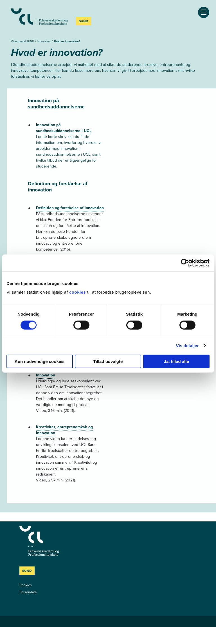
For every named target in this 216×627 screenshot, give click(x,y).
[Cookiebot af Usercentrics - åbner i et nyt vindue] (185, 262)
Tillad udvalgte (108, 361)
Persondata (28, 592)
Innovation (44, 41)
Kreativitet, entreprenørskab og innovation (64, 430)
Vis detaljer (187, 345)
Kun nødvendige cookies (40, 361)
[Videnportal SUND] (61, 541)
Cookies (25, 585)
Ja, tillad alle (176, 361)
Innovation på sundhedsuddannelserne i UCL (63, 128)
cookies (78, 292)
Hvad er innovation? (67, 41)
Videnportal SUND (23, 41)
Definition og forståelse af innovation (70, 208)
